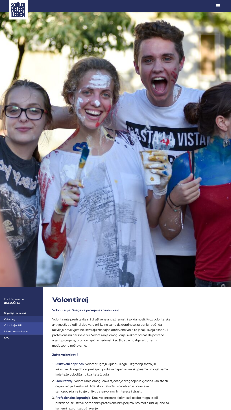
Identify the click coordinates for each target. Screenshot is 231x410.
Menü (218, 4)
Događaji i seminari (15, 313)
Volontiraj (9, 319)
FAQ (6, 337)
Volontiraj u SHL (13, 325)
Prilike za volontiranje (16, 331)
